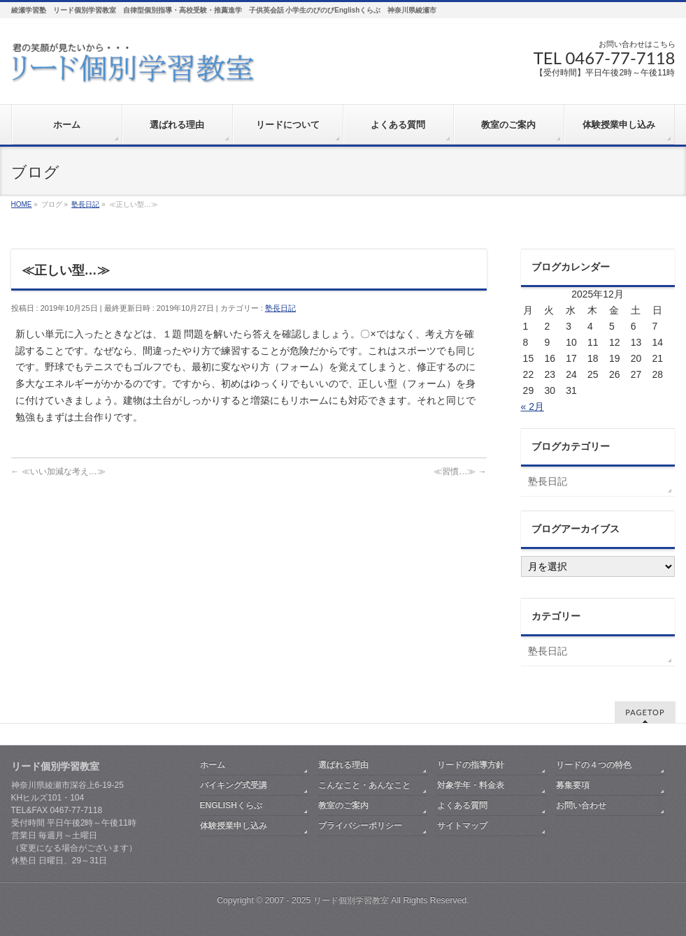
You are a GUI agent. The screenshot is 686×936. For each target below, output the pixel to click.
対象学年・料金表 (470, 785)
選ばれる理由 (343, 765)
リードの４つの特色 (593, 765)
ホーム (212, 765)
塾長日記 (280, 308)
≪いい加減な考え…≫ (58, 471)
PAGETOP (644, 712)
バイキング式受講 (233, 785)
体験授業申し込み (233, 826)
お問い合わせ (581, 805)
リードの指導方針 (470, 765)
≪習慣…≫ (460, 471)
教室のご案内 (343, 805)
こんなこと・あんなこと (364, 785)
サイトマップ (462, 826)
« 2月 (532, 406)
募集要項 (572, 785)
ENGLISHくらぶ (231, 805)
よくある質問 (462, 805)
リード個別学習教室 (351, 900)
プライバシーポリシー (360, 826)
